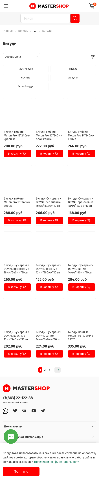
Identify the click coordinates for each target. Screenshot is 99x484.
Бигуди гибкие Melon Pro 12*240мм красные (17, 135)
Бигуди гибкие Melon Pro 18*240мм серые (17, 202)
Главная (8, 30)
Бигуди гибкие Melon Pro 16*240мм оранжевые (49, 135)
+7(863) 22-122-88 (18, 398)
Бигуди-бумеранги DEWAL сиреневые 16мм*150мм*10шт (48, 202)
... (35, 30)
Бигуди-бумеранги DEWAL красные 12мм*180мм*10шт (48, 268)
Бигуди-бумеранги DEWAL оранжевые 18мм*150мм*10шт (80, 202)
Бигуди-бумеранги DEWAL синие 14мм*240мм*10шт (48, 335)
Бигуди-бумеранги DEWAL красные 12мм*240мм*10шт (16, 335)
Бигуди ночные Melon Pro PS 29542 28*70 (80, 335)
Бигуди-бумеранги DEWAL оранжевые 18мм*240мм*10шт (16, 268)
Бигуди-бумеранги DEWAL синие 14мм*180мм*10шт (80, 268)
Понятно (21, 471)
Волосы (23, 30)
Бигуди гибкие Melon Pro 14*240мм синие (81, 135)
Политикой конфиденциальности (56, 462)
